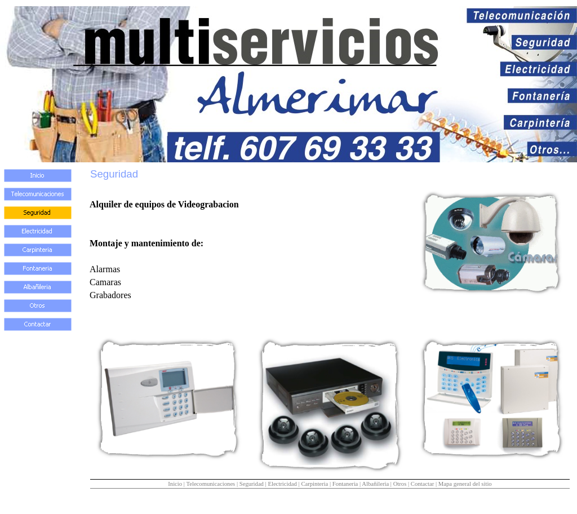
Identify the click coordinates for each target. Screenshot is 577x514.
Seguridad (251, 484)
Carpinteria (314, 484)
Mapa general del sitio (465, 484)
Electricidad (282, 484)
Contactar (422, 484)
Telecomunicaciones (210, 484)
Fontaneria (345, 484)
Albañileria (375, 484)
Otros (400, 484)
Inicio (175, 484)
